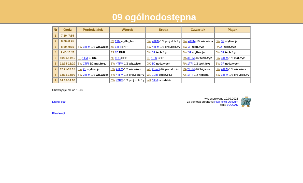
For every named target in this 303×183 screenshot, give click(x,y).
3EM (155, 80)
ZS (112, 41)
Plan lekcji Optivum (226, 101)
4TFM (155, 41)
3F (222, 41)
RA (218, 46)
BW (149, 41)
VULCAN (232, 104)
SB (79, 57)
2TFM (191, 69)
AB (185, 74)
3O (153, 63)
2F (222, 46)
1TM (118, 41)
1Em (154, 57)
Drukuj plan (59, 101)
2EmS (156, 69)
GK (149, 63)
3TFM (86, 46)
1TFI (118, 46)
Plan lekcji (58, 113)
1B (116, 52)
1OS (118, 57)
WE (149, 69)
